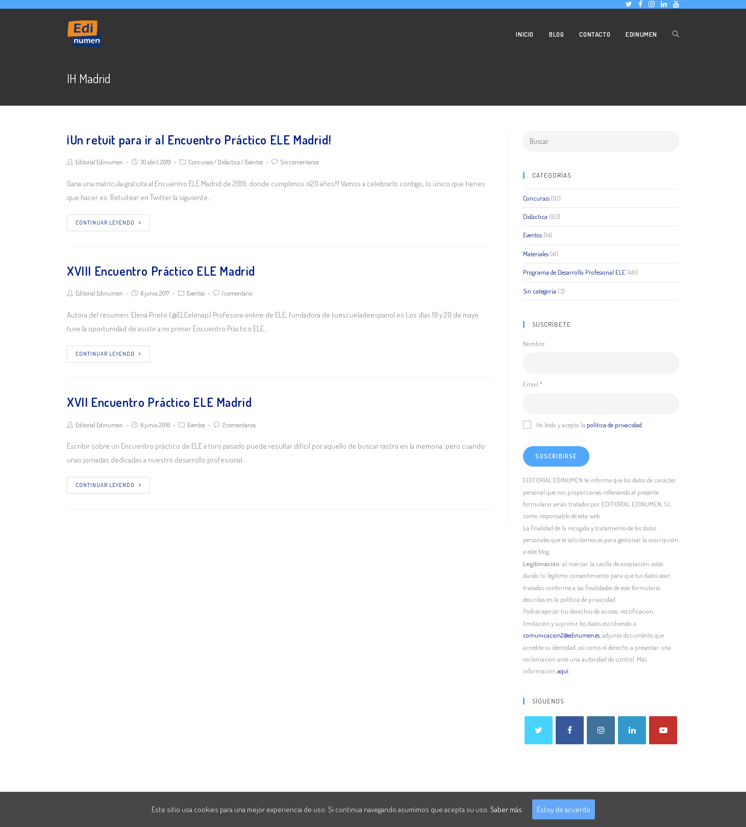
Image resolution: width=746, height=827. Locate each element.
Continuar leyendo (108, 222)
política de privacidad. (615, 425)
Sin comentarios (299, 162)
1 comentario (237, 293)
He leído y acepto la (583, 425)
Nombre (533, 343)
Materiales (536, 254)
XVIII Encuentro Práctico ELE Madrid (161, 271)
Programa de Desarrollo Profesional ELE (574, 272)
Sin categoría (539, 291)
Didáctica (229, 162)
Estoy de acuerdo (563, 809)
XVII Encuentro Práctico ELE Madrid (159, 402)
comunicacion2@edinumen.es (561, 635)
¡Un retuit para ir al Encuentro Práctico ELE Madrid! (199, 140)
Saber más (506, 809)
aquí (562, 671)
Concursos (200, 162)
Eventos (254, 162)
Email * (532, 384)
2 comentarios (239, 425)
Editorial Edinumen (99, 162)
